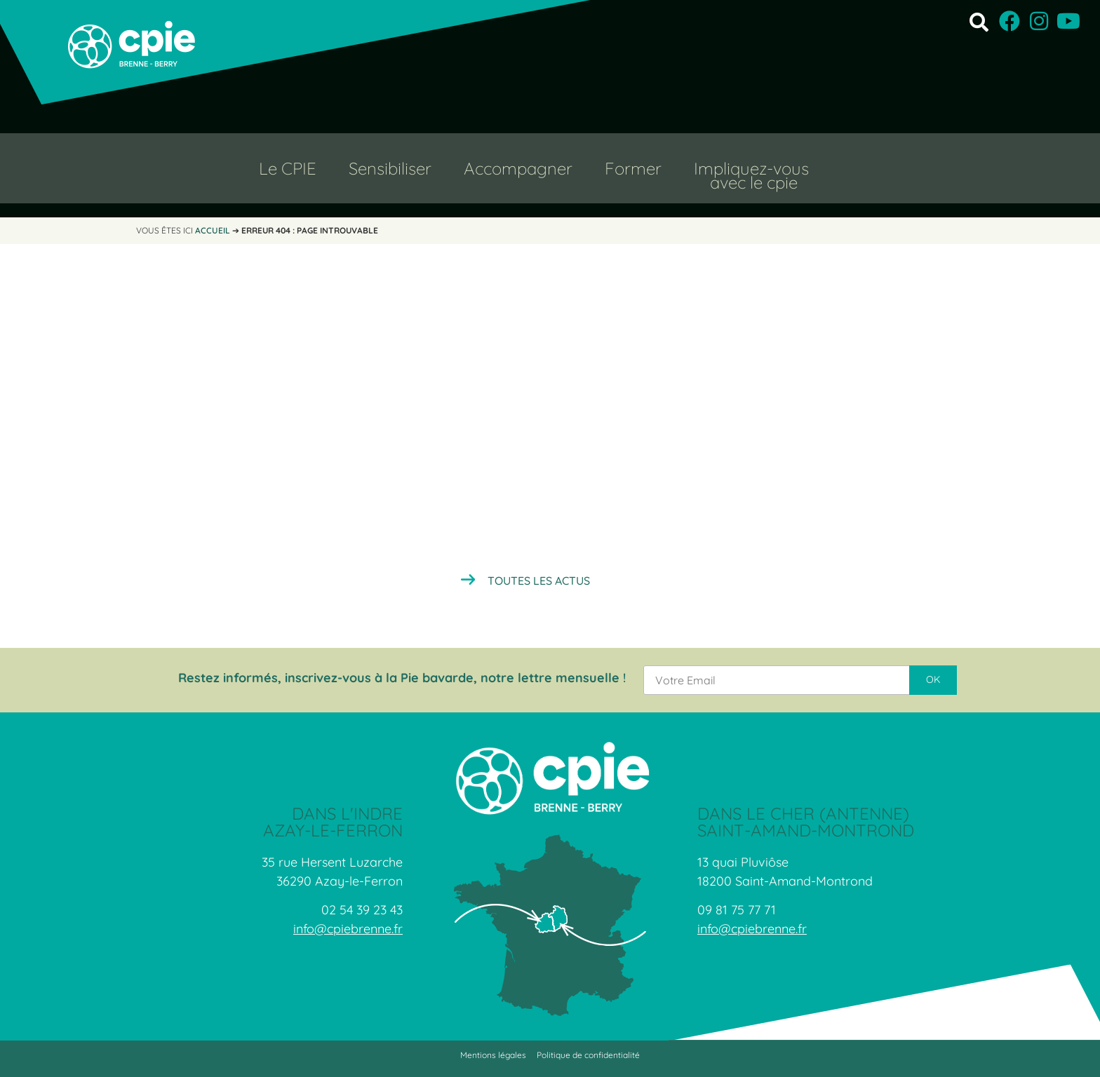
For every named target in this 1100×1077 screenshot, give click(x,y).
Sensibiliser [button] (390, 168)
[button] (979, 21)
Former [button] (633, 168)
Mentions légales (493, 1055)
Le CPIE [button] (287, 168)
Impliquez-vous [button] (751, 168)
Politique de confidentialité (588, 1055)
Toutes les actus (539, 581)
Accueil (212, 230)
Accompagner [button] (518, 168)
